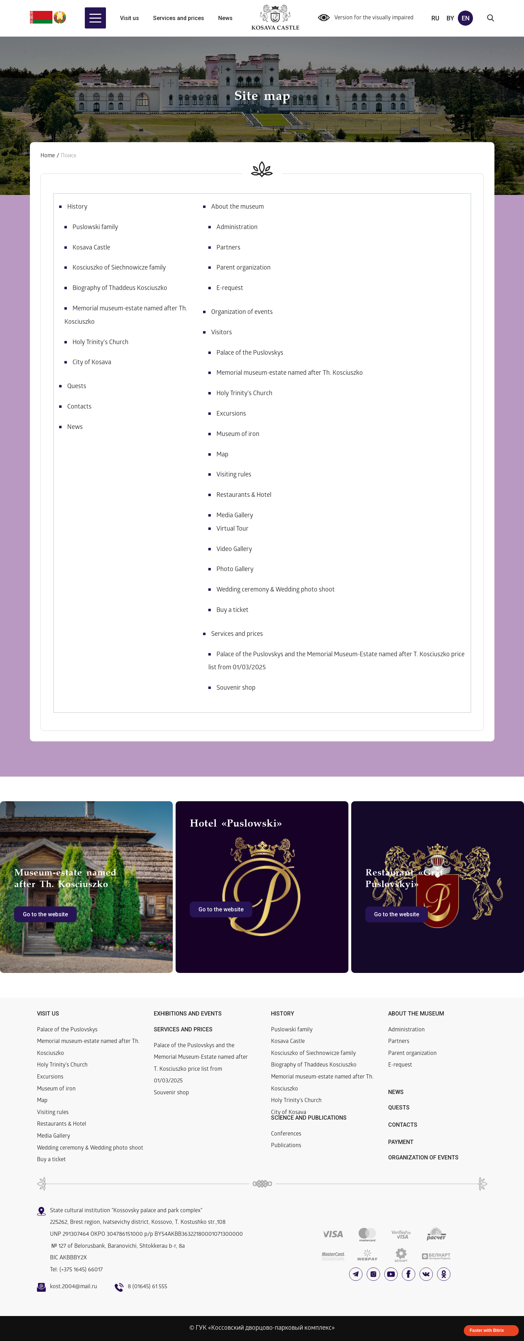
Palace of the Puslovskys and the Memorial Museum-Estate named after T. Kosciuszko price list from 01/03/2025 (201, 1064)
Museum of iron (237, 434)
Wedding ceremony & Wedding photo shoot (275, 590)
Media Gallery (234, 516)
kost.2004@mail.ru (73, 1287)
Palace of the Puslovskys (249, 353)
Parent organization (243, 268)
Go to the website (45, 914)
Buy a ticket (232, 610)
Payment (400, 1142)
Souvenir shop (235, 688)
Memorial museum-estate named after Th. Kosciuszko (289, 373)
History (77, 207)
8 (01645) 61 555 (147, 1287)
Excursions (231, 414)
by (450, 18)
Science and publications (309, 1117)
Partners (228, 248)
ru (435, 18)
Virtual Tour (232, 529)
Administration (237, 228)
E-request (229, 288)
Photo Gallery (234, 570)
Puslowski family (95, 228)
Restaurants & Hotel (243, 495)
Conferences (286, 1134)
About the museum (237, 207)
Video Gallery (234, 550)
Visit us (129, 18)
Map (222, 455)
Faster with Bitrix (487, 1330)
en (465, 18)
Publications (286, 1146)
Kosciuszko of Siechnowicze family (119, 268)
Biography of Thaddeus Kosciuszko (119, 288)
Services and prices (178, 18)
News (225, 18)
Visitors (221, 333)
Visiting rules (233, 475)
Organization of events (242, 312)
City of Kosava (91, 363)
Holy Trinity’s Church (100, 343)
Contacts (79, 407)
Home (47, 156)
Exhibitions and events (188, 1013)
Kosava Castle (91, 248)
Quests (76, 387)
